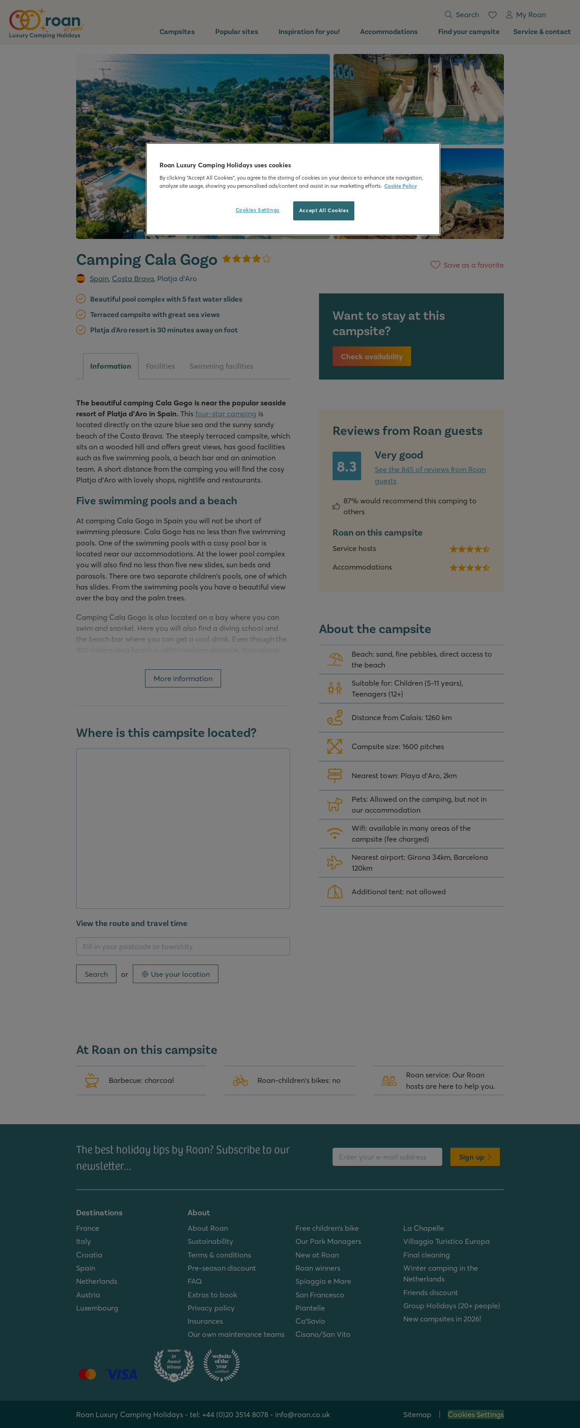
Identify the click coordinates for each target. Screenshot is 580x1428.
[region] (293, 189)
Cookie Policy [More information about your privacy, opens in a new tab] (400, 186)
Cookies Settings (258, 210)
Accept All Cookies (323, 210)
